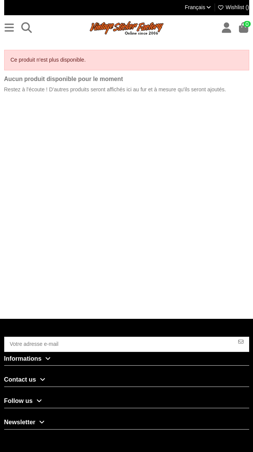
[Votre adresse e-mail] (119, 344)
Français (198, 7)
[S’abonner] (241, 341)
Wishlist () (233, 7)
